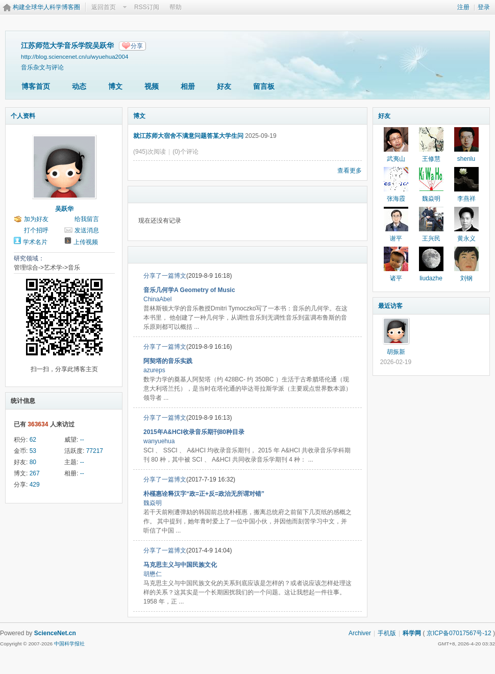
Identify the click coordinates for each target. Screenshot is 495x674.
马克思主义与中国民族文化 (180, 564)
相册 (188, 86)
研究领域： (29, 258)
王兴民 (431, 238)
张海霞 (396, 198)
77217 (94, 450)
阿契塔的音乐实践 (167, 361)
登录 (484, 7)
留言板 (264, 86)
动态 (79, 86)
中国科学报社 (69, 643)
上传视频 (85, 242)
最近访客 (390, 305)
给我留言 (87, 219)
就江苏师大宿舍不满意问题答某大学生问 (188, 135)
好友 (224, 86)
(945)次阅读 (149, 151)
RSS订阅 (146, 7)
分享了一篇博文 (164, 275)
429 (35, 484)
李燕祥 (466, 198)
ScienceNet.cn (55, 633)
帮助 (175, 7)
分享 (137, 46)
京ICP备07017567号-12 (459, 633)
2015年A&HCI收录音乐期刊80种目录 (193, 432)
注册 (463, 7)
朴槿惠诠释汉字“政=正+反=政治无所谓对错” (203, 493)
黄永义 (466, 238)
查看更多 (349, 170)
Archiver (360, 633)
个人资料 (23, 115)
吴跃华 (64, 208)
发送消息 (87, 230)
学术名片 (35, 242)
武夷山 (396, 158)
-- (82, 439)
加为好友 (36, 219)
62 (33, 439)
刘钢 (466, 278)
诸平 (396, 278)
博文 (115, 86)
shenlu (466, 158)
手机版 (387, 633)
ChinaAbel (157, 299)
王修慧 (431, 158)
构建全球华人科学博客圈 (46, 7)
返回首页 (103, 7)
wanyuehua (159, 441)
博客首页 (35, 86)
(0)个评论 (185, 151)
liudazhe (430, 278)
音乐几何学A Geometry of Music (189, 290)
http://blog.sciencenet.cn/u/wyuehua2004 (74, 56)
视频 (151, 86)
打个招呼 (36, 230)
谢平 (396, 238)
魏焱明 (152, 503)
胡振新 (396, 351)
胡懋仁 (152, 573)
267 (35, 473)
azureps (154, 370)
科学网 (412, 633)
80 (33, 462)
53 (33, 450)
